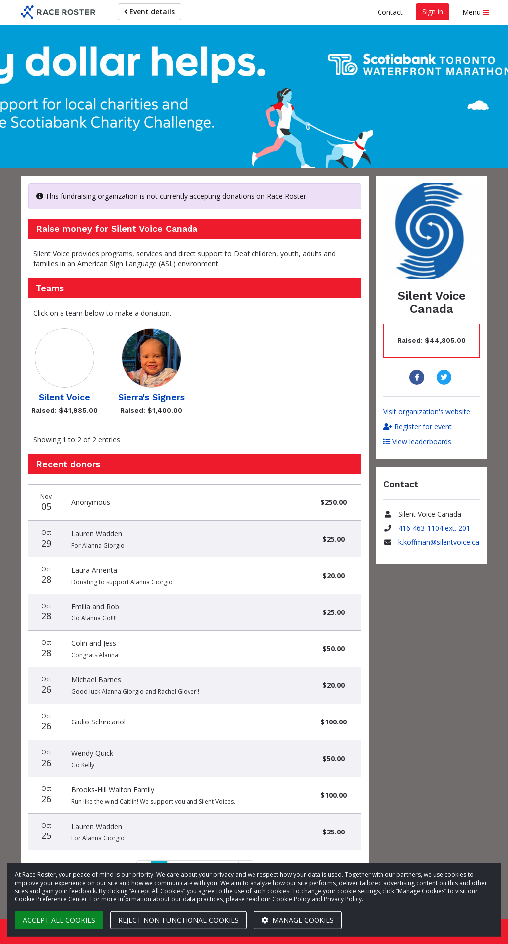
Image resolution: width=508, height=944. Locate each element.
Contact (390, 12)
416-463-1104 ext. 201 (434, 528)
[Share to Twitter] (445, 377)
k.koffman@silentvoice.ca (438, 542)
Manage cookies (297, 920)
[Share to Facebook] (418, 377)
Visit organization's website (426, 411)
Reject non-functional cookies (178, 920)
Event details (149, 11)
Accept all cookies (59, 920)
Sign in (432, 11)
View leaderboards (417, 441)
